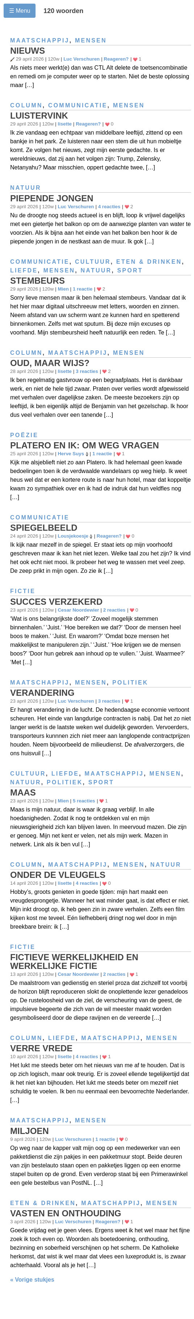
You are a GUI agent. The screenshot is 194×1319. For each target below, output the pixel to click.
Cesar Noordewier (78, 610)
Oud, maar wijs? (50, 363)
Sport (130, 270)
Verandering (42, 693)
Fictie (23, 591)
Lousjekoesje (73, 536)
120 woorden (63, 11)
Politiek (130, 682)
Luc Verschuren (81, 59)
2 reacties (114, 610)
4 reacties (109, 206)
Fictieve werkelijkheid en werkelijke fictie (74, 961)
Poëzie (24, 435)
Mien (63, 289)
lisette (65, 124)
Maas (23, 792)
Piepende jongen (51, 198)
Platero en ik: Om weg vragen (84, 445)
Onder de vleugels (58, 875)
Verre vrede (41, 1048)
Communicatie (77, 105)
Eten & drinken (149, 262)
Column (26, 105)
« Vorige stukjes (32, 1280)
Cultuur (93, 262)
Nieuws (27, 51)
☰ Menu (19, 11)
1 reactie (82, 289)
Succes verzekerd (56, 602)
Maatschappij (39, 40)
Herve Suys (71, 453)
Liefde (24, 270)
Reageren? (116, 59)
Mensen (91, 40)
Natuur (25, 188)
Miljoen (29, 1131)
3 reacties (87, 371)
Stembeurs (37, 280)
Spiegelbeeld (43, 528)
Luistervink (39, 115)
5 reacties (84, 801)
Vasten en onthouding (65, 1213)
